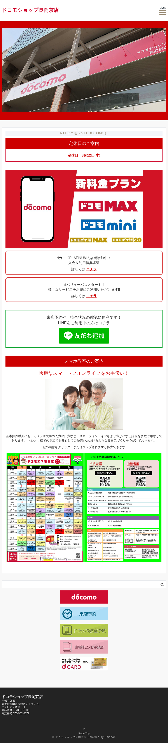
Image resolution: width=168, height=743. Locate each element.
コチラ (91, 269)
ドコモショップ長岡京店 (30, 10)
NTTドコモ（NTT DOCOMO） (84, 133)
